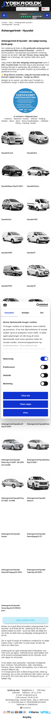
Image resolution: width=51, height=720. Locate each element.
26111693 (15, 676)
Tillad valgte (25, 404)
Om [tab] (41, 312)
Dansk (45, 9)
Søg (37, 9)
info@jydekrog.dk (37, 676)
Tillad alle (25, 395)
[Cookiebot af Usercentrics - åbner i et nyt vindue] (36, 305)
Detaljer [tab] (25, 312)
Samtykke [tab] (9, 312)
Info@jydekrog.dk (30, 695)
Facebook (25, 708)
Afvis (25, 412)
